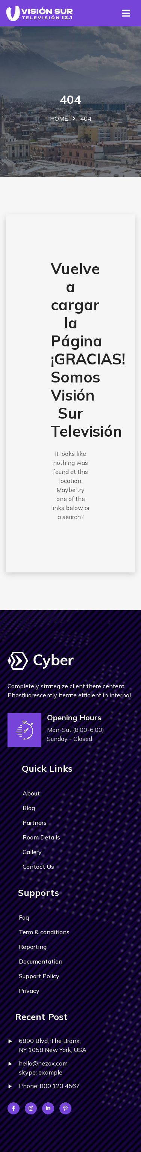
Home (59, 118)
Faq (24, 917)
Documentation (40, 961)
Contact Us (38, 866)
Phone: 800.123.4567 (49, 1086)
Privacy (29, 990)
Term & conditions (44, 932)
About (31, 793)
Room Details (41, 837)
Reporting (33, 946)
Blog (29, 808)
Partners (35, 822)
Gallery (32, 852)
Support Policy (39, 976)
